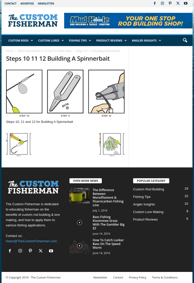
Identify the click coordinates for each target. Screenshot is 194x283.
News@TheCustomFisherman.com (31, 241)
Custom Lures (51, 40)
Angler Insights (146, 40)
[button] (184, 40)
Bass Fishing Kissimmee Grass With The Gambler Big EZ (109, 222)
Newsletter (46, 3)
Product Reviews (111, 40)
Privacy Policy (137, 277)
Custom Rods (20, 40)
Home (9, 51)
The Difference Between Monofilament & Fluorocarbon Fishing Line (108, 197)
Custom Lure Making (148, 212)
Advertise (27, 3)
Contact (10, 3)
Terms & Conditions (165, 277)
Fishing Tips (80, 40)
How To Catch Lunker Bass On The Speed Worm (108, 244)
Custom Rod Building (148, 189)
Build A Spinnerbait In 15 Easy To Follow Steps (44, 51)
